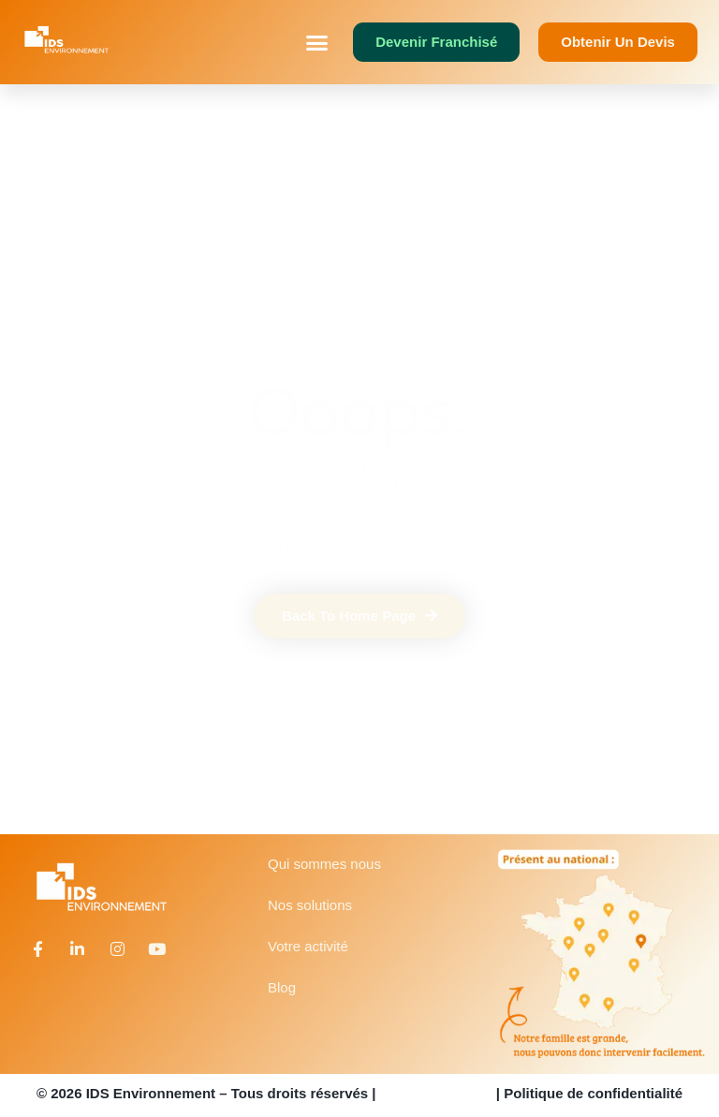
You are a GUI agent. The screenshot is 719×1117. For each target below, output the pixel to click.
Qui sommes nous (324, 864)
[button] (317, 42)
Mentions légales (436, 1093)
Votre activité (308, 946)
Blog (282, 987)
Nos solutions (310, 905)
